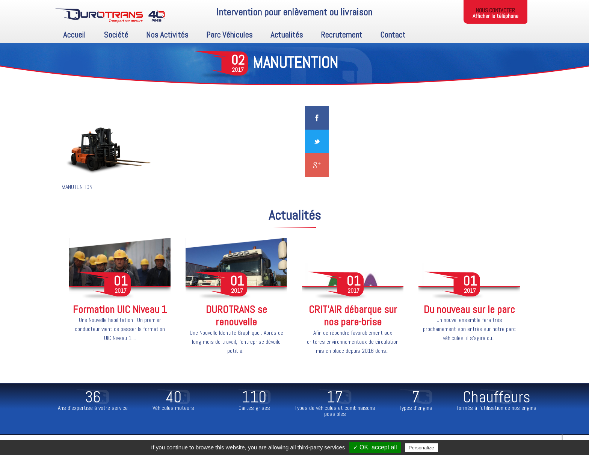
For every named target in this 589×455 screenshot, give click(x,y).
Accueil (74, 34)
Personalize (421, 447)
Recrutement (341, 34)
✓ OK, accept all (375, 447)
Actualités (286, 34)
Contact (392, 34)
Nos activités (167, 34)
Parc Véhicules (229, 34)
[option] (120, 294)
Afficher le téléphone (495, 16)
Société (116, 34)
